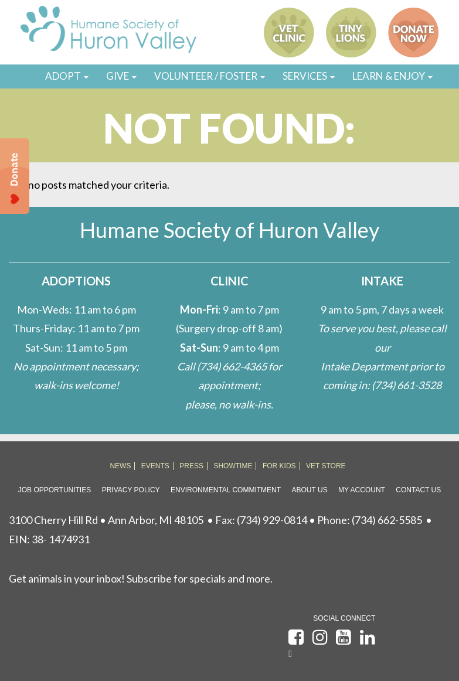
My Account (361, 490)
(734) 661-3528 (406, 385)
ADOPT (67, 76)
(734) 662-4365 (232, 366)
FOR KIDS (279, 466)
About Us (310, 490)
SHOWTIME (232, 466)
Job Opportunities (54, 490)
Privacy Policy (131, 490)
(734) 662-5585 (387, 519)
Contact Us (418, 490)
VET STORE (326, 466)
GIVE (121, 76)
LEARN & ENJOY (392, 76)
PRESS (191, 466)
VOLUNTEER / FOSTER (209, 76)
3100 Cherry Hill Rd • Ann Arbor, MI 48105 (106, 519)
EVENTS (155, 466)
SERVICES (309, 76)
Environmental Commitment (226, 490)
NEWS (120, 466)
